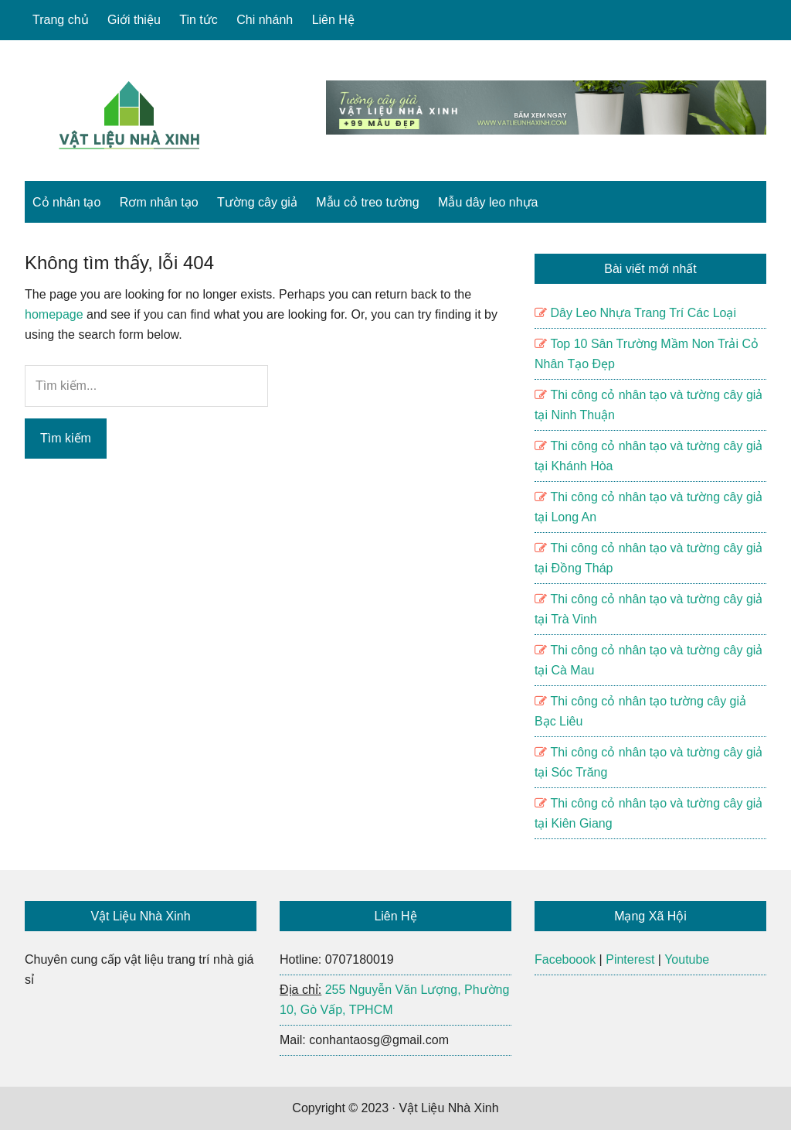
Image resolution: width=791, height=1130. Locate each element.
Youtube (686, 959)
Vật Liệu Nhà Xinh (129, 115)
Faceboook (565, 959)
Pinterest (630, 959)
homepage (54, 314)
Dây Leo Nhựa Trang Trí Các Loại (643, 312)
